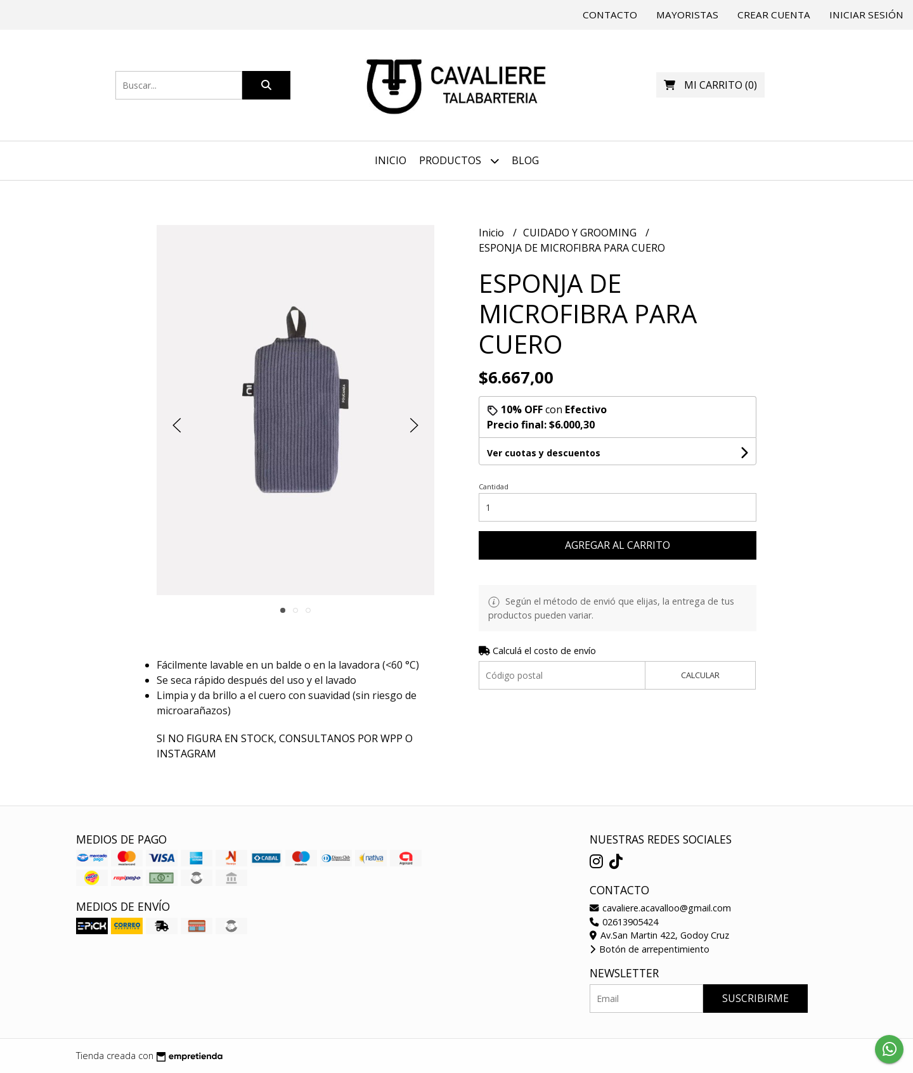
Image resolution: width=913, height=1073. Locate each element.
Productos (459, 160)
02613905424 (624, 922)
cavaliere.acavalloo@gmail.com (660, 908)
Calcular (700, 675)
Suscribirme (755, 998)
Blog (525, 160)
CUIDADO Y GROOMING (581, 233)
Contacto (610, 14)
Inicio (390, 160)
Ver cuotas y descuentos (543, 453)
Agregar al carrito (617, 545)
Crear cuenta (773, 14)
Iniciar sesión (866, 14)
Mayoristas (687, 14)
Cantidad (493, 486)
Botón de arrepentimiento (649, 949)
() (710, 85)
